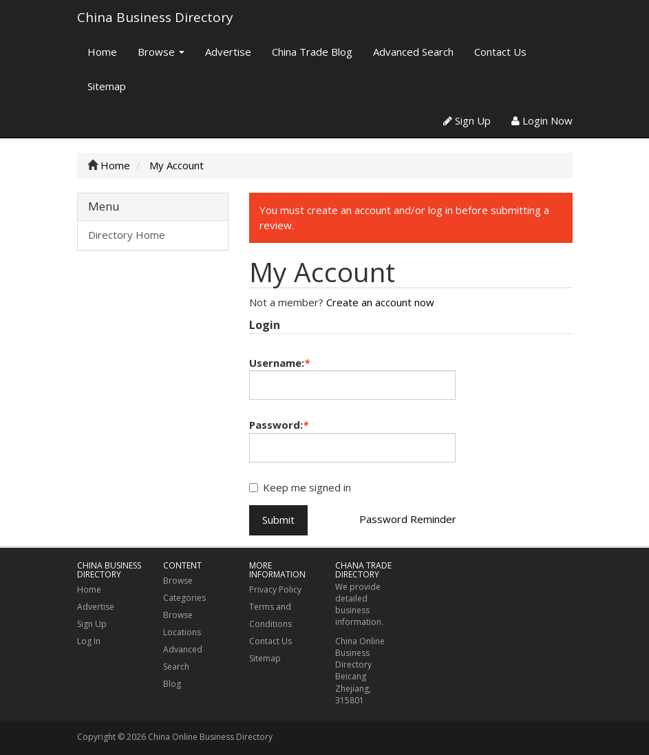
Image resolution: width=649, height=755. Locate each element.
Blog (172, 684)
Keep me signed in (300, 487)
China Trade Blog (312, 52)
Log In (88, 641)
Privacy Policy (275, 589)
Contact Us (500, 52)
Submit (278, 520)
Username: (279, 363)
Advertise (228, 52)
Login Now (542, 120)
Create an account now (380, 302)
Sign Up (467, 120)
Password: (278, 425)
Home (102, 52)
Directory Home (126, 235)
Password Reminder (407, 519)
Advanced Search (413, 52)
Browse (161, 52)
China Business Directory (155, 17)
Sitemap (106, 86)
